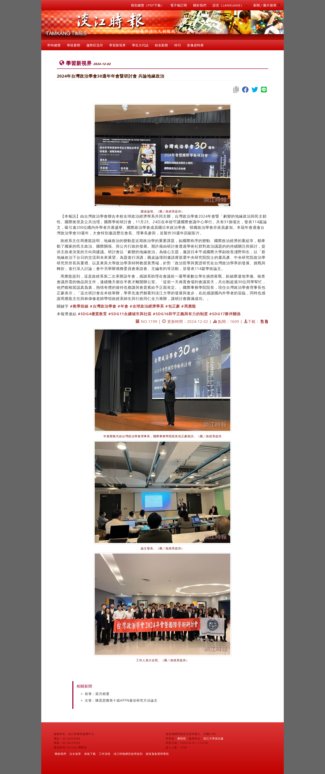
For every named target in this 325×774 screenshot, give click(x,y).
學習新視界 (117, 45)
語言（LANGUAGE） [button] (230, 5)
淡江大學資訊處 (213, 738)
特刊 (177, 45)
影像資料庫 (195, 45)
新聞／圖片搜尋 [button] (267, 5)
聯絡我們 (60, 754)
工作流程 (104, 754)
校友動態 (161, 45)
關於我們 (199, 5)
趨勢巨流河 (94, 45)
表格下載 (90, 754)
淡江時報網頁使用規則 (128, 754)
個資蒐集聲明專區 (157, 754)
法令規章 (75, 754)
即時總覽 (54, 45)
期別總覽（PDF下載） (147, 5)
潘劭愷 (181, 738)
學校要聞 (73, 45)
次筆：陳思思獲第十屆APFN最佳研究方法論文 (121, 700)
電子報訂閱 (178, 5)
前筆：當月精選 (97, 693)
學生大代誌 (140, 45)
